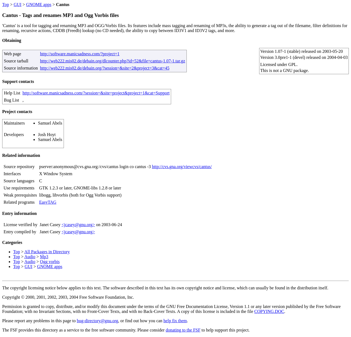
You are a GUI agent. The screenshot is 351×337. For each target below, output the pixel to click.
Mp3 (44, 256)
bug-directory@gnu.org (97, 320)
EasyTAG (47, 202)
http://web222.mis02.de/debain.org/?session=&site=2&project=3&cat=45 (104, 68)
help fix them (175, 320)
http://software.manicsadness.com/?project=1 (80, 53)
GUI (17, 4)
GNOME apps (38, 4)
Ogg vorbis (50, 261)
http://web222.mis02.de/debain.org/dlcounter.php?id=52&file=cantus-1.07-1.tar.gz (112, 61)
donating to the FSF (183, 330)
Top (5, 4)
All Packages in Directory (47, 251)
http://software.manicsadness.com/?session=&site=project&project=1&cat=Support (95, 93)
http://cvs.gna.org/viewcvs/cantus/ (182, 166)
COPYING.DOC (269, 311)
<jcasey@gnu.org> (78, 224)
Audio (29, 256)
